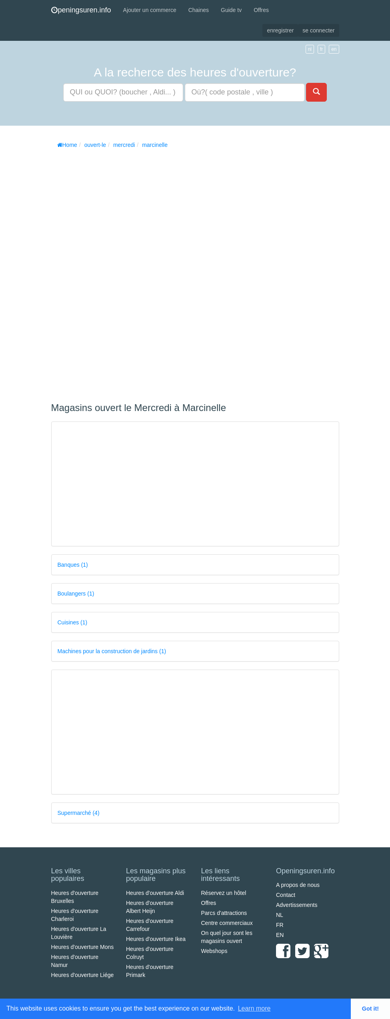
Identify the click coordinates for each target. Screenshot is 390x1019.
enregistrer (280, 30)
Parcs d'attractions (224, 913)
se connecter (318, 30)
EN (280, 935)
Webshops (214, 951)
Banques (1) (73, 565)
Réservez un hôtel (223, 893)
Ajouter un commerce (149, 10)
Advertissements (296, 905)
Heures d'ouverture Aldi (155, 893)
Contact (285, 895)
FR (280, 925)
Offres (261, 10)
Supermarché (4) (79, 813)
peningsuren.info (81, 10)
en (333, 49)
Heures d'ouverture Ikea (156, 939)
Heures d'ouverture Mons (82, 947)
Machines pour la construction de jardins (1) (112, 651)
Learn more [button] (254, 1008)
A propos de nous (298, 885)
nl (310, 49)
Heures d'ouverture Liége (82, 975)
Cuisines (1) (73, 622)
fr (321, 49)
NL (279, 915)
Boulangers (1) (76, 593)
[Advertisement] (111, 272)
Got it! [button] (370, 1008)
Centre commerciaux (227, 923)
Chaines (198, 10)
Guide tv (231, 10)
